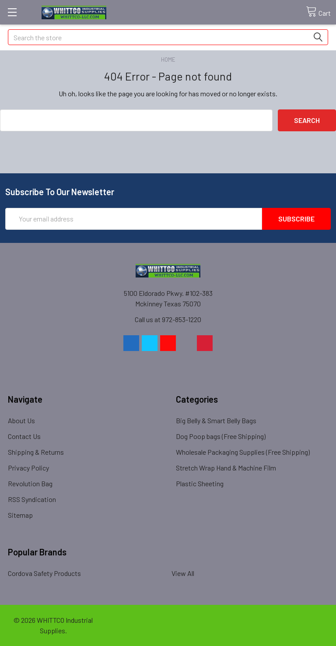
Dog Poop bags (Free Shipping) (221, 436)
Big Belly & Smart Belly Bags (216, 420)
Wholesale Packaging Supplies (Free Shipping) (243, 452)
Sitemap (20, 515)
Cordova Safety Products (44, 573)
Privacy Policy (28, 467)
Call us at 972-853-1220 (168, 319)
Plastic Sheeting (200, 483)
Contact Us (24, 436)
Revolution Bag (30, 483)
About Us (21, 420)
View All (183, 573)
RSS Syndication (32, 499)
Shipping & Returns (36, 452)
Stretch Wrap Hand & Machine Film (226, 467)
